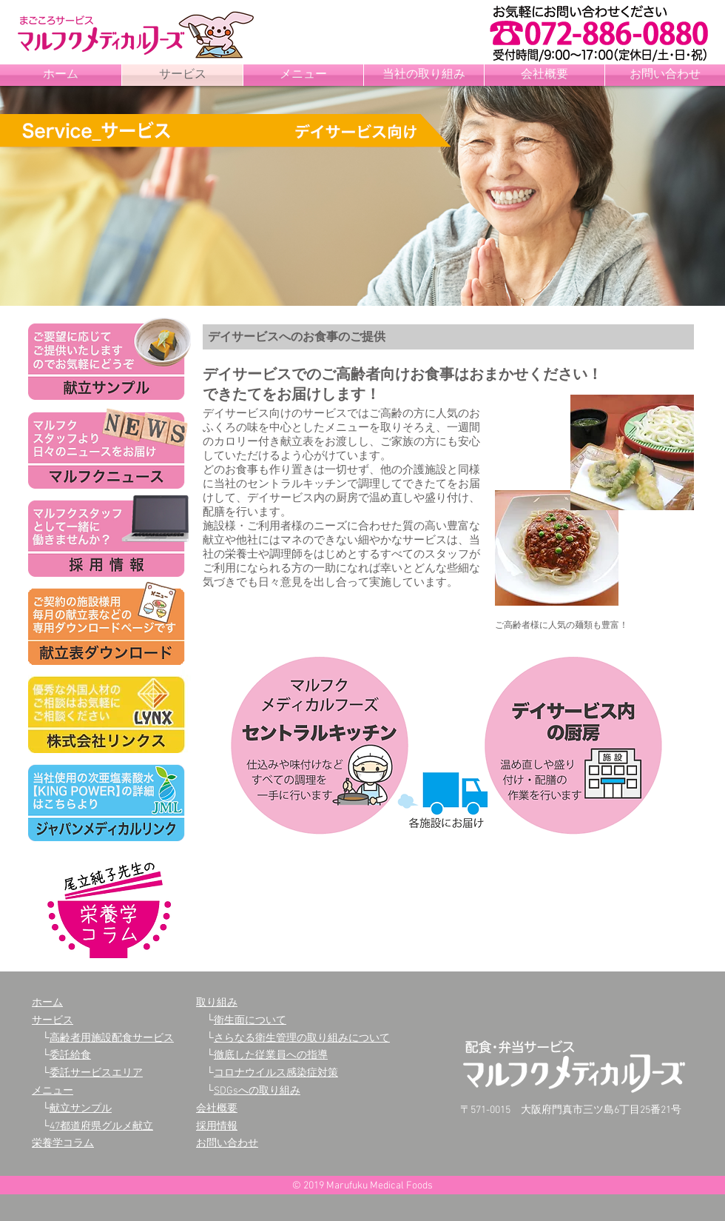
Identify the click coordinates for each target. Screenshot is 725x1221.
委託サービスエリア (96, 1073)
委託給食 (70, 1055)
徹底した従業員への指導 (271, 1055)
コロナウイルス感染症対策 (276, 1073)
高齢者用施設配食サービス (112, 1038)
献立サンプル (81, 1109)
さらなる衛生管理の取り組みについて (302, 1038)
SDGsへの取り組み (257, 1091)
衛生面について (250, 1020)
